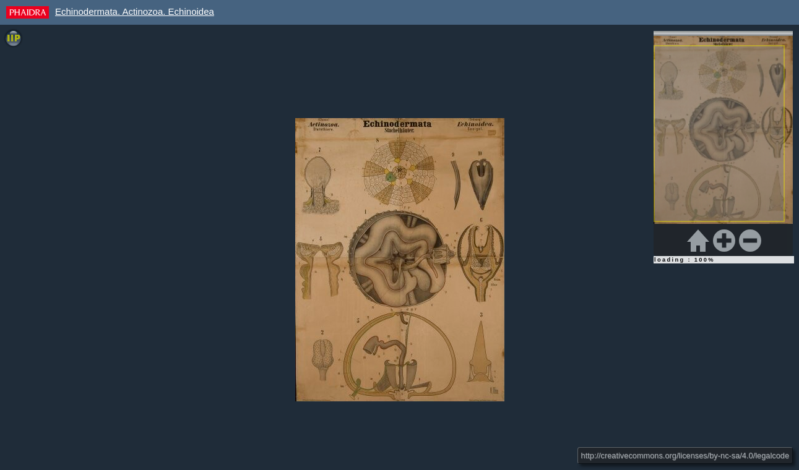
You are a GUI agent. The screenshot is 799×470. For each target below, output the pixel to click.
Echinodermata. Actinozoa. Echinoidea (134, 11)
